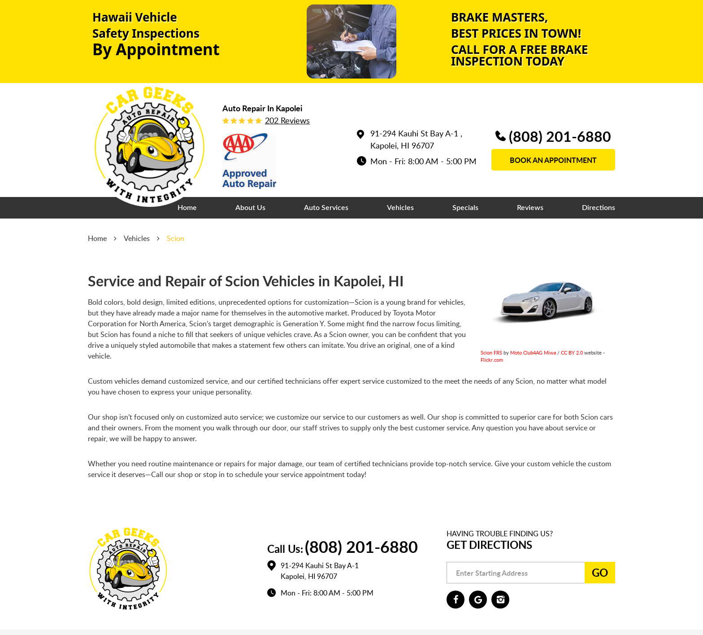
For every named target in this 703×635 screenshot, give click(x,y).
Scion (175, 238)
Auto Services (326, 207)
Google (478, 600)
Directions (598, 207)
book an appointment (553, 160)
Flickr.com (492, 359)
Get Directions (489, 544)
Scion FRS (491, 352)
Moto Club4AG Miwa (533, 352)
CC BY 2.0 (572, 352)
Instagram (500, 600)
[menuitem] (187, 208)
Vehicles (400, 207)
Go (600, 572)
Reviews (530, 207)
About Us (250, 207)
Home (187, 207)
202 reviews (287, 120)
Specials (465, 207)
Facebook (455, 600)
